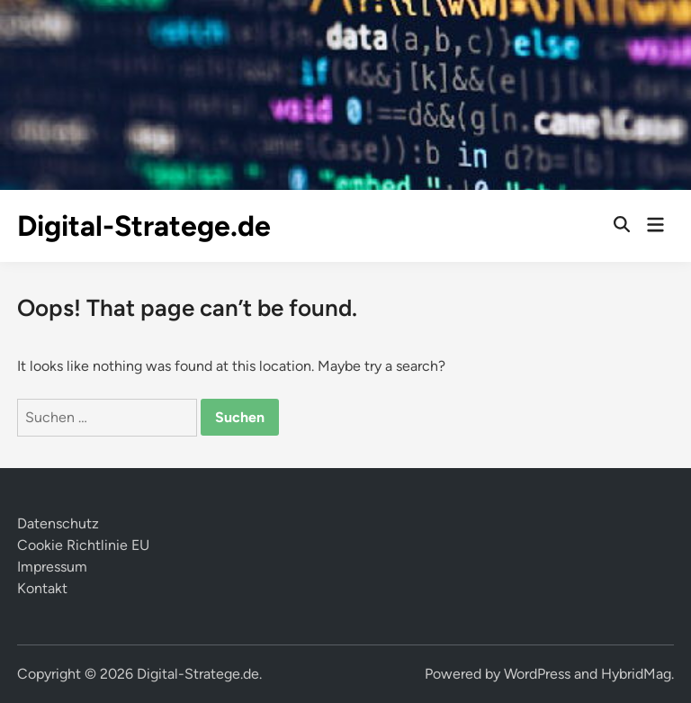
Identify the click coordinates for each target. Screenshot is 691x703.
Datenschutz (58, 523)
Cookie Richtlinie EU (83, 545)
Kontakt (42, 588)
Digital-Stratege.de (144, 226)
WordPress (537, 673)
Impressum (52, 566)
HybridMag (636, 673)
